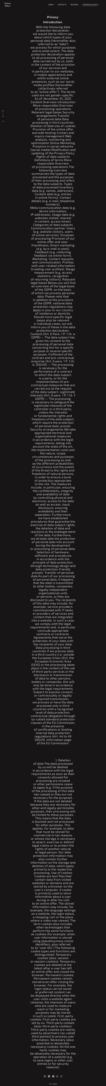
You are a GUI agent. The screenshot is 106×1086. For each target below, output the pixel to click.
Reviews (74, 4)
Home (51, 4)
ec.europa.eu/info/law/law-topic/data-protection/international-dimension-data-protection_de (53, 753)
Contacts (62, 4)
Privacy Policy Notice (53, 1083)
